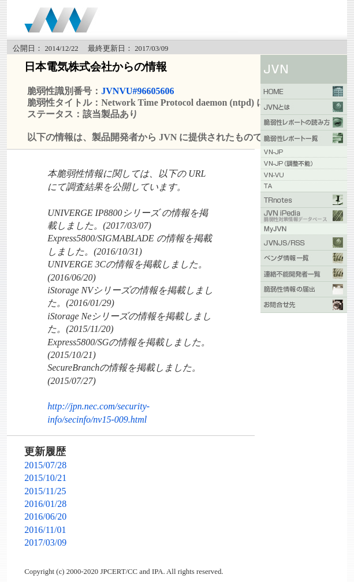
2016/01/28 (45, 504)
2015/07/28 (45, 465)
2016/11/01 (45, 530)
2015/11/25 (45, 491)
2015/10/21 (45, 478)
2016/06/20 (45, 516)
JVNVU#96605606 (137, 91)
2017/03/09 (45, 542)
